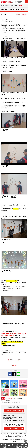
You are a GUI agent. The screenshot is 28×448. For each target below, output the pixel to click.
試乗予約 (1, 446)
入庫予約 (12, 446)
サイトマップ (9, 435)
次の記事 (24, 14)
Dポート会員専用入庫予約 (17, 447)
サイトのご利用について (18, 435)
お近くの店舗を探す (14, 428)
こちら (20, 5)
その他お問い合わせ (26, 447)
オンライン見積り (5, 447)
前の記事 (18, 14)
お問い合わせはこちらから (14, 411)
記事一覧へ (14, 365)
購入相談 (9, 446)
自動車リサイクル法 (18, 436)
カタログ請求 (21, 447)
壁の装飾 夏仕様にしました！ (12, 9)
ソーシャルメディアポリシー (17, 433)
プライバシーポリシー (5, 433)
